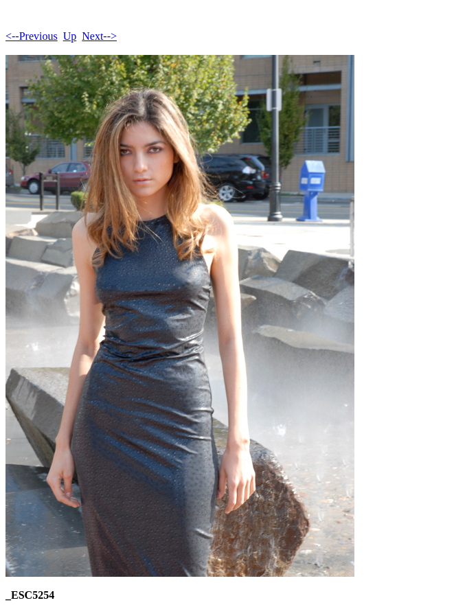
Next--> (99, 36)
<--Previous (31, 36)
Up (70, 36)
